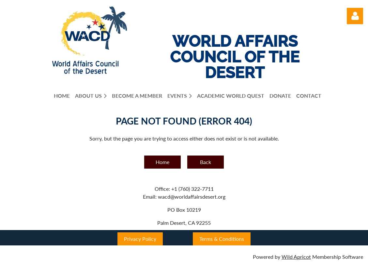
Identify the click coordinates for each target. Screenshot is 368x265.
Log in (355, 16)
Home (162, 162)
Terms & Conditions (221, 239)
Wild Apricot (296, 257)
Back (205, 162)
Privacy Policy (140, 239)
